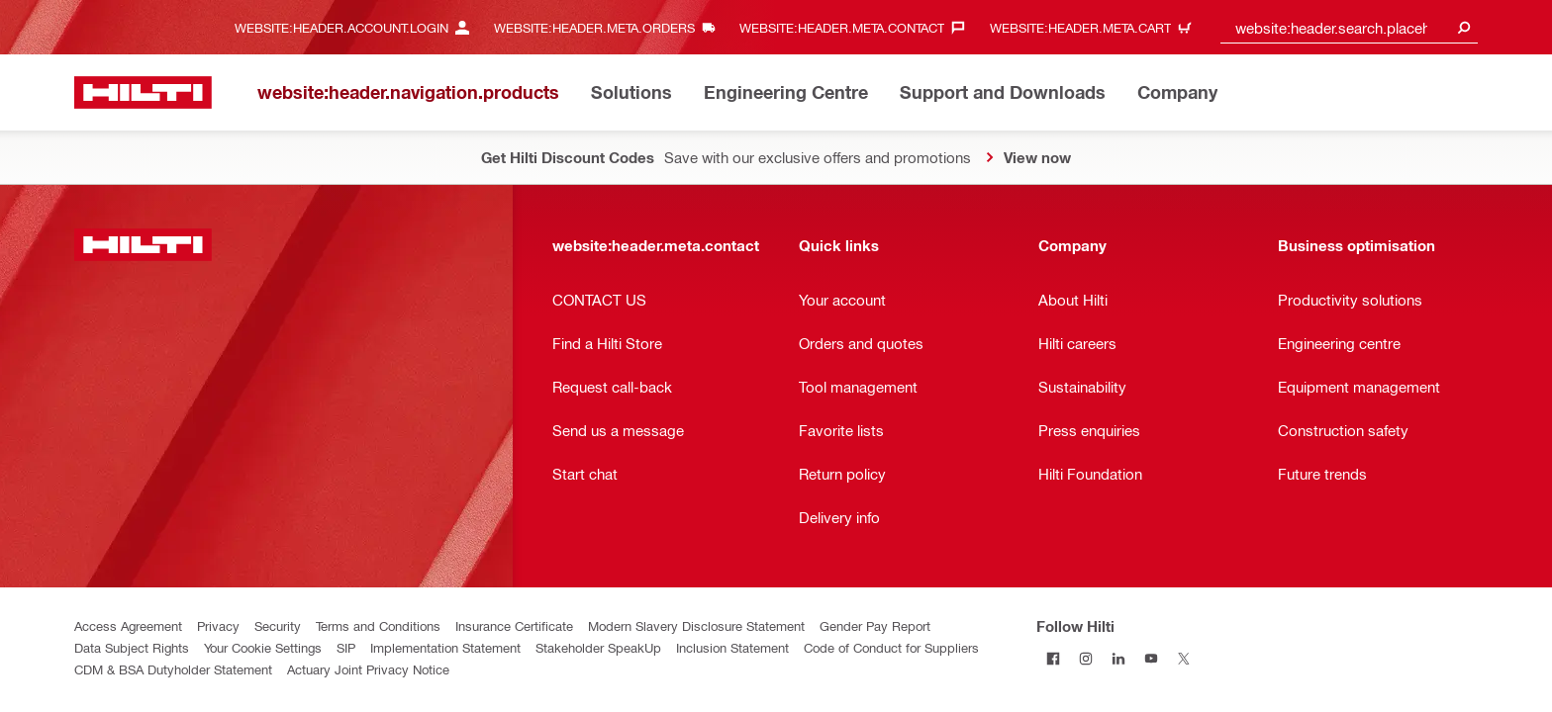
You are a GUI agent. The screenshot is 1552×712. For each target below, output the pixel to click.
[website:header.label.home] (143, 92)
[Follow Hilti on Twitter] (1183, 658)
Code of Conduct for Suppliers (891, 647)
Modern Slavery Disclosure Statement (696, 625)
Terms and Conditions (378, 625)
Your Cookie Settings (263, 647)
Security (277, 625)
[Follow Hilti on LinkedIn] (1118, 658)
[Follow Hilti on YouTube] (1150, 658)
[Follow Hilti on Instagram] (1085, 658)
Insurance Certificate (514, 625)
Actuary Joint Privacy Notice (368, 669)
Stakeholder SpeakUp (598, 647)
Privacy (218, 625)
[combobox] (1349, 27)
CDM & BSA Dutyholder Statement (173, 669)
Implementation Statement (445, 647)
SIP (346, 647)
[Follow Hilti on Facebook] (1052, 658)
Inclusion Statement (732, 647)
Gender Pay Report (875, 625)
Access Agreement (128, 625)
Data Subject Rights (131, 647)
